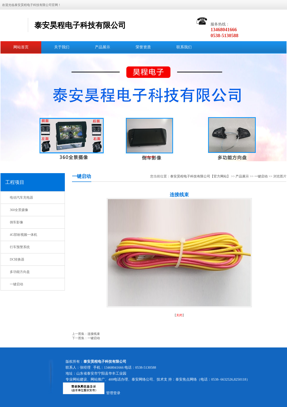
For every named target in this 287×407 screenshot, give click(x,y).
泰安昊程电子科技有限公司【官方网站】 (200, 176)
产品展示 (242, 176)
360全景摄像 (19, 210)
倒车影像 (16, 222)
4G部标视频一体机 (23, 234)
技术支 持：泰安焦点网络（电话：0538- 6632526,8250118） (203, 379)
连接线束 (93, 334)
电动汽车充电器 (21, 197)
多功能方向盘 (20, 272)
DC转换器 (17, 259)
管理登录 (113, 393)
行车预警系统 (20, 247)
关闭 (179, 315)
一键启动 (16, 284)
